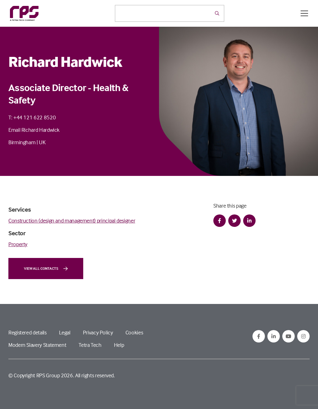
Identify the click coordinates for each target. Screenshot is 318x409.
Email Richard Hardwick (34, 129)
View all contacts (46, 268)
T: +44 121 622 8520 (32, 117)
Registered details (27, 332)
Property (17, 244)
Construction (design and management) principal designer (71, 220)
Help (119, 344)
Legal (64, 332)
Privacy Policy (98, 332)
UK (42, 142)
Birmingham (21, 142)
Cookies (134, 332)
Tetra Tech (90, 344)
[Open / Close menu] (304, 13)
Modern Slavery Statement (37, 344)
